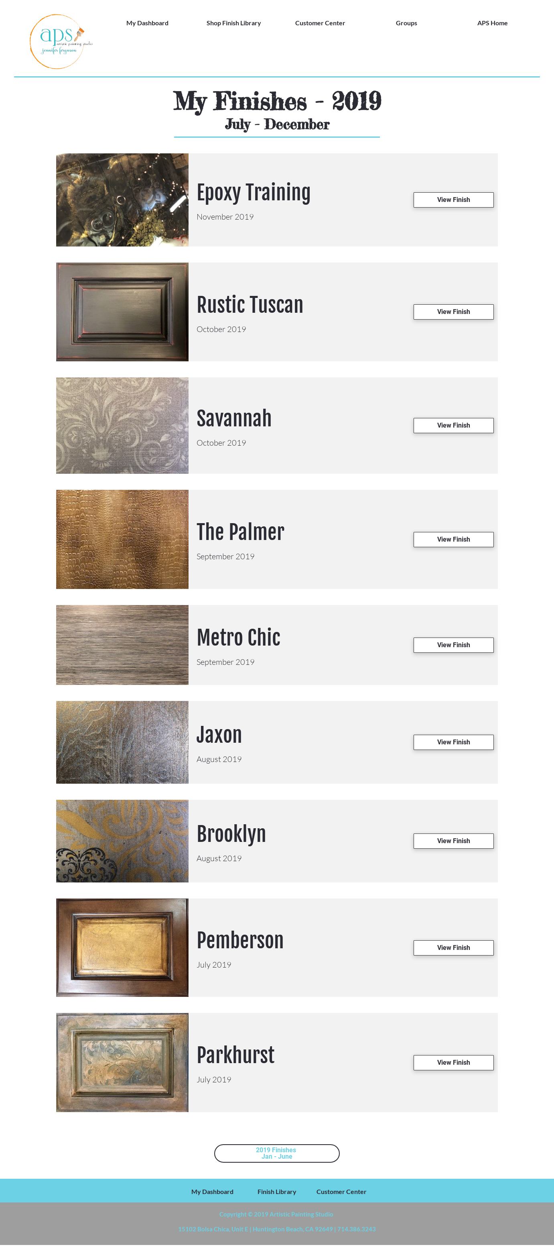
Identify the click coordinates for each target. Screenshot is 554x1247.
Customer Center (320, 22)
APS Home (492, 22)
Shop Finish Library (234, 22)
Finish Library (277, 1191)
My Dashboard (147, 22)
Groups (406, 22)
